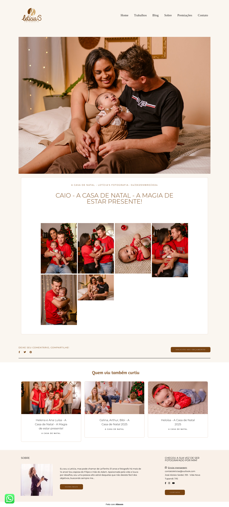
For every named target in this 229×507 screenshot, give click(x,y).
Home (124, 15)
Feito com (114, 504)
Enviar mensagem (177, 468)
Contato (203, 15)
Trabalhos (140, 15)
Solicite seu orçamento (190, 350)
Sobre (168, 15)
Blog (155, 15)
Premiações (185, 15)
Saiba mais (71, 487)
